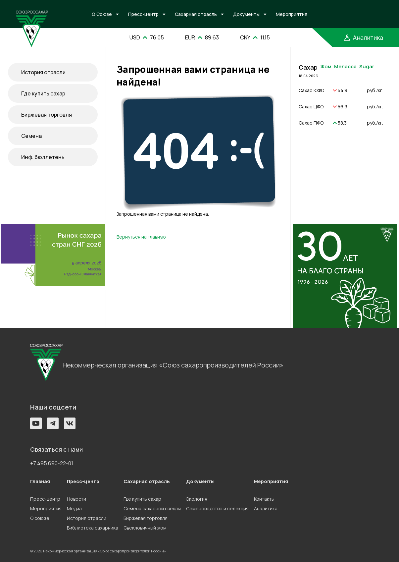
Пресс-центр (143, 14)
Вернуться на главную (141, 237)
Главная (40, 481)
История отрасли (43, 72)
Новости (76, 499)
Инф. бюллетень (43, 157)
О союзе (39, 518)
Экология (196, 499)
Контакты (264, 499)
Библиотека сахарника (92, 528)
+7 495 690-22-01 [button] (51, 463)
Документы (246, 14)
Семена (31, 136)
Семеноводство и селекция (217, 508)
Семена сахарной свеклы (152, 508)
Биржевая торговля (46, 114)
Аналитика (265, 508)
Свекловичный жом (145, 528)
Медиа (74, 508)
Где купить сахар (43, 93)
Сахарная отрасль (196, 14)
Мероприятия (291, 14)
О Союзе (102, 14)
